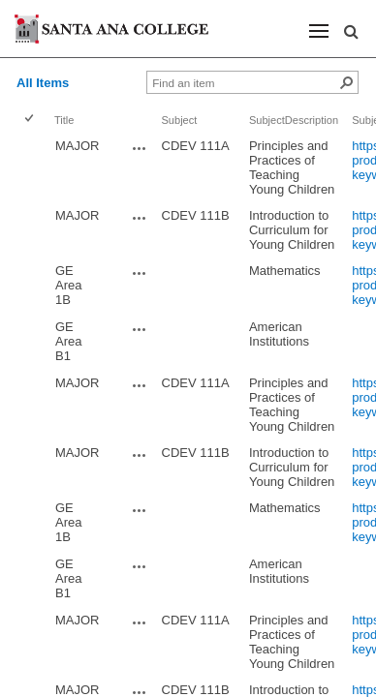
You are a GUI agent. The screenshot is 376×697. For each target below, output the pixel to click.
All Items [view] (42, 83)
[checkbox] (30, 119)
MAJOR (77, 145)
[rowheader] (32, 167)
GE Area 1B (68, 285)
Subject (180, 120)
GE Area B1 (68, 341)
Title (64, 120)
